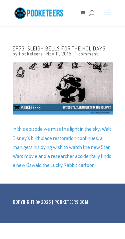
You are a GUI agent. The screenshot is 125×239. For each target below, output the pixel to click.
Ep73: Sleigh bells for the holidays (59, 48)
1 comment (86, 53)
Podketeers (30, 53)
